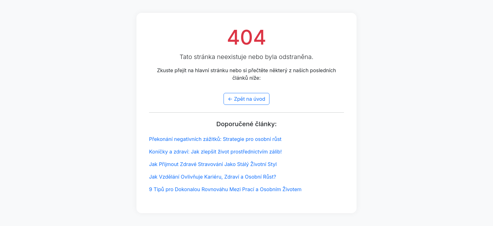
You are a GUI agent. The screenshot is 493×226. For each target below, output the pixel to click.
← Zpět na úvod (246, 99)
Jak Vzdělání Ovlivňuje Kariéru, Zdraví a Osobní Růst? (212, 177)
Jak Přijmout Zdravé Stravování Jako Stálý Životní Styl (213, 164)
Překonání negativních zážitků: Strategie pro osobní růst (215, 139)
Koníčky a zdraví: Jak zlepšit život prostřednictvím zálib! (215, 151)
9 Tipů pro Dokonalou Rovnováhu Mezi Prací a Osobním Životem (225, 189)
